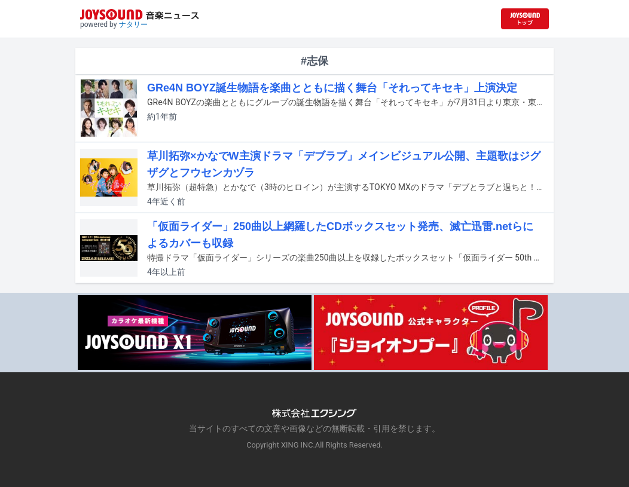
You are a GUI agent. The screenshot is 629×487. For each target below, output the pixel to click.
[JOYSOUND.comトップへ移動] (525, 18)
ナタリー (133, 24)
